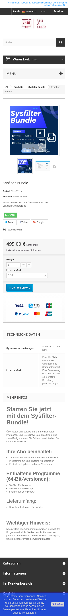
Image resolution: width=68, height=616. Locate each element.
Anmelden (58, 11)
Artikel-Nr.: (9, 191)
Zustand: (8, 196)
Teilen (24, 222)
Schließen (57, 604)
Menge (10, 259)
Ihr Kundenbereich (17, 583)
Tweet (9, 222)
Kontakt (16, 11)
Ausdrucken (15, 229)
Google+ (39, 222)
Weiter (54, 166)
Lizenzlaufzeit (14, 270)
